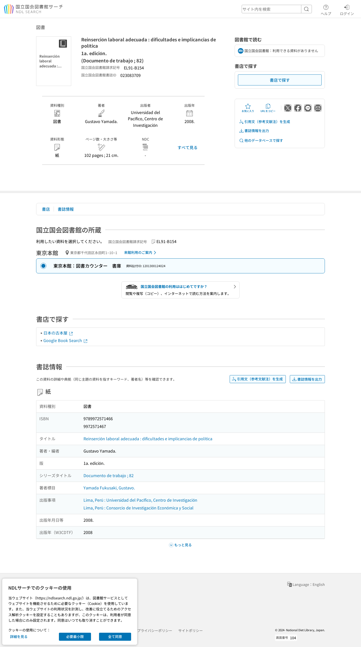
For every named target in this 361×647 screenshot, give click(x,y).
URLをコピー (268, 108)
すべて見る (187, 147)
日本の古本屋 (58, 333)
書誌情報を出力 (254, 130)
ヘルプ (326, 9)
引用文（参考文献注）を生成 (264, 121)
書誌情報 (66, 209)
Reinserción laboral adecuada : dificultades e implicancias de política (147, 439)
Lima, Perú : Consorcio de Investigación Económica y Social (138, 508)
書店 (46, 209)
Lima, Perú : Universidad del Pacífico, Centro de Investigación (140, 500)
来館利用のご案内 (141, 253)
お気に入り (248, 108)
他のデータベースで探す (261, 140)
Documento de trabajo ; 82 (108, 475)
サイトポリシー (190, 630)
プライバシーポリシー (154, 630)
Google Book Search (65, 340)
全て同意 (115, 636)
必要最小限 (75, 636)
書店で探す (280, 80)
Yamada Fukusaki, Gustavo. (109, 488)
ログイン (347, 9)
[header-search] (277, 9)
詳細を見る (19, 636)
